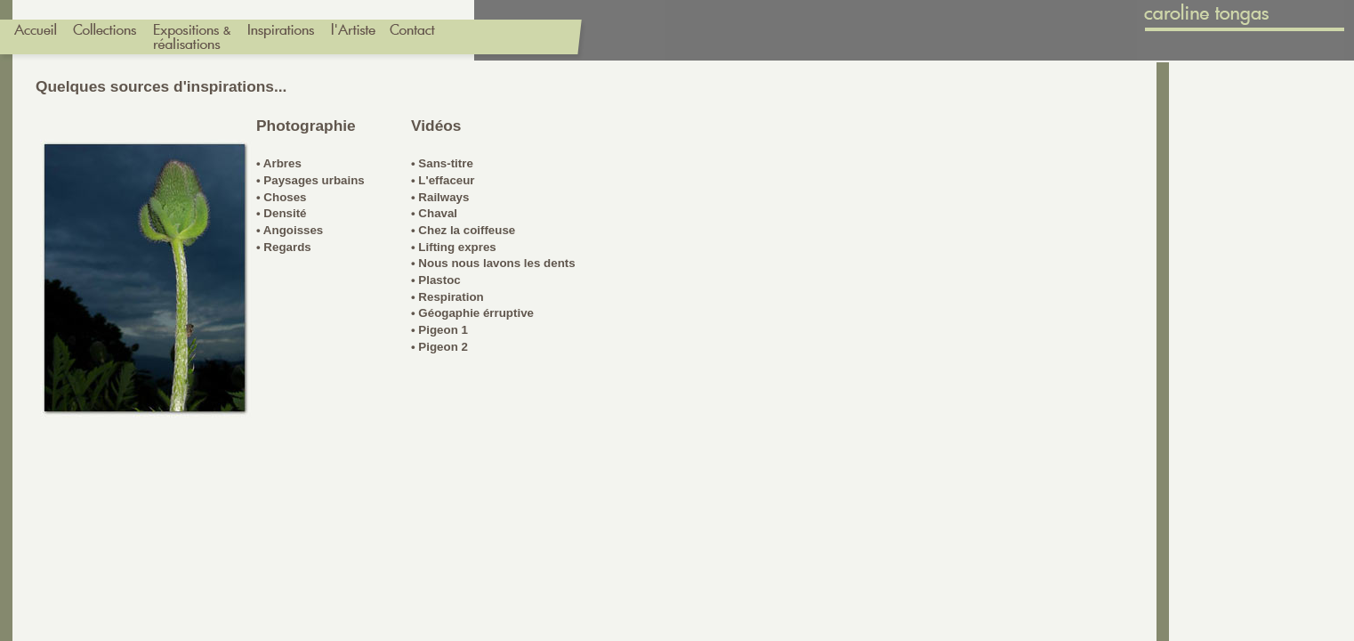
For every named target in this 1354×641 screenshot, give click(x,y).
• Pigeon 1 (439, 330)
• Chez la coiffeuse (463, 230)
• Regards (283, 247)
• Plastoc (436, 280)
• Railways (440, 197)
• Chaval (434, 213)
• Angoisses (289, 230)
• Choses (281, 197)
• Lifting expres (453, 247)
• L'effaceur (443, 180)
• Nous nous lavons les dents (493, 263)
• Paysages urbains (310, 180)
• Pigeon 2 (439, 346)
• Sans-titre (442, 163)
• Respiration (447, 297)
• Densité (281, 213)
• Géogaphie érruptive (472, 313)
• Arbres (279, 163)
